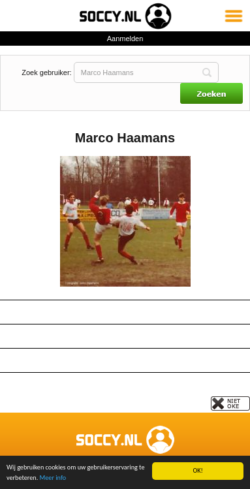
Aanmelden (125, 38)
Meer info (53, 477)
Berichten (125, 360)
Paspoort (125, 336)
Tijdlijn (125, 384)
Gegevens (125, 312)
